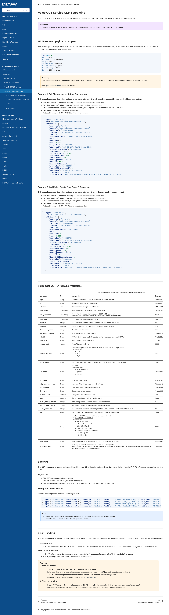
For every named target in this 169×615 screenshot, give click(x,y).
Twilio (4, 149)
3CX (3, 132)
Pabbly (4, 170)
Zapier (4, 166)
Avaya (4, 153)
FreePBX (5, 179)
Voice (4, 25)
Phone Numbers (8, 21)
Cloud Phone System (9, 33)
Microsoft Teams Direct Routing (14, 127)
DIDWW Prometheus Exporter (12, 183)
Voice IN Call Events (10, 78)
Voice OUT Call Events (11, 83)
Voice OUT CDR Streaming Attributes (17, 100)
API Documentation (9, 70)
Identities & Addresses (10, 42)
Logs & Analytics (8, 38)
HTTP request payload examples (15, 95)
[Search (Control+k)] (16, 10)
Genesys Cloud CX (8, 174)
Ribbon (5, 157)
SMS (4, 29)
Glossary (5, 59)
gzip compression (54, 85)
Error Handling (10, 108)
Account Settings (8, 50)
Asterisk (5, 145)
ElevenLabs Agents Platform (12, 119)
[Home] (39, 4)
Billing (4, 46)
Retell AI (5, 123)
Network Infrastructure (10, 55)
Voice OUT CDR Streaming (13, 91)
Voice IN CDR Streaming (12, 87)
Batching (7, 104)
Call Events (6, 74)
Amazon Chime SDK (9, 136)
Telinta (4, 162)
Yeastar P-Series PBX (9, 140)
